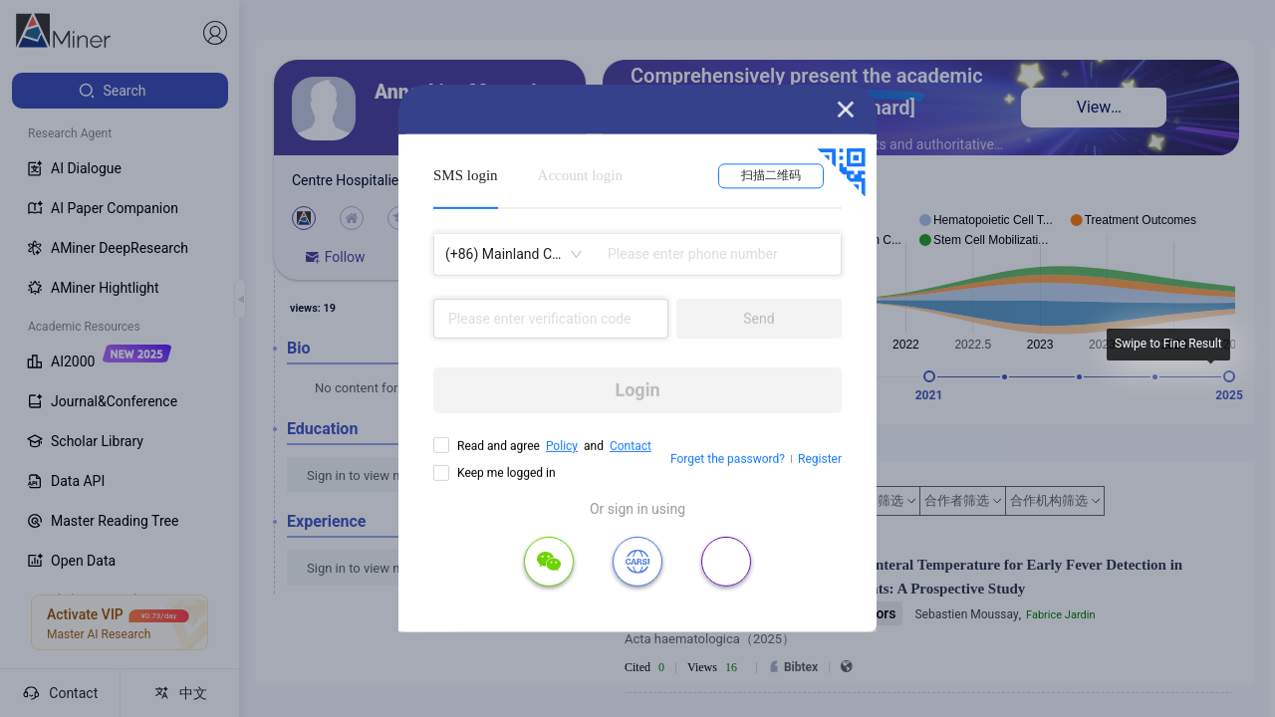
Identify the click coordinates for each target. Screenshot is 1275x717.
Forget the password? (727, 459)
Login (637, 389)
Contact (630, 446)
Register (820, 459)
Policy (562, 446)
